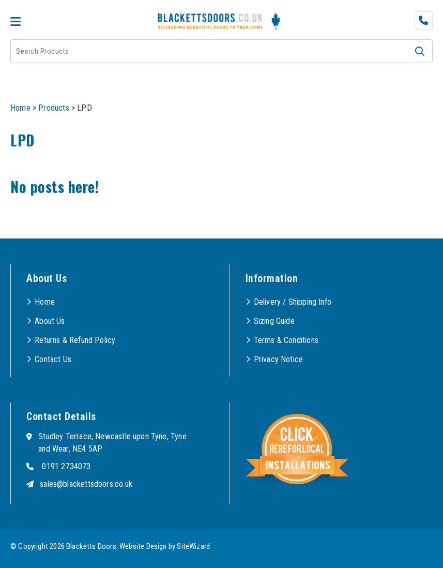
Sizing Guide (274, 321)
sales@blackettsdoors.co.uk (86, 484)
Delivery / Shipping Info (292, 302)
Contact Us (53, 359)
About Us (50, 321)
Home (20, 108)
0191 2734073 (66, 466)
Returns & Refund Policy (75, 340)
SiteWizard (193, 546)
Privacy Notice (278, 359)
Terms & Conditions (286, 340)
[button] (420, 51)
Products (53, 108)
